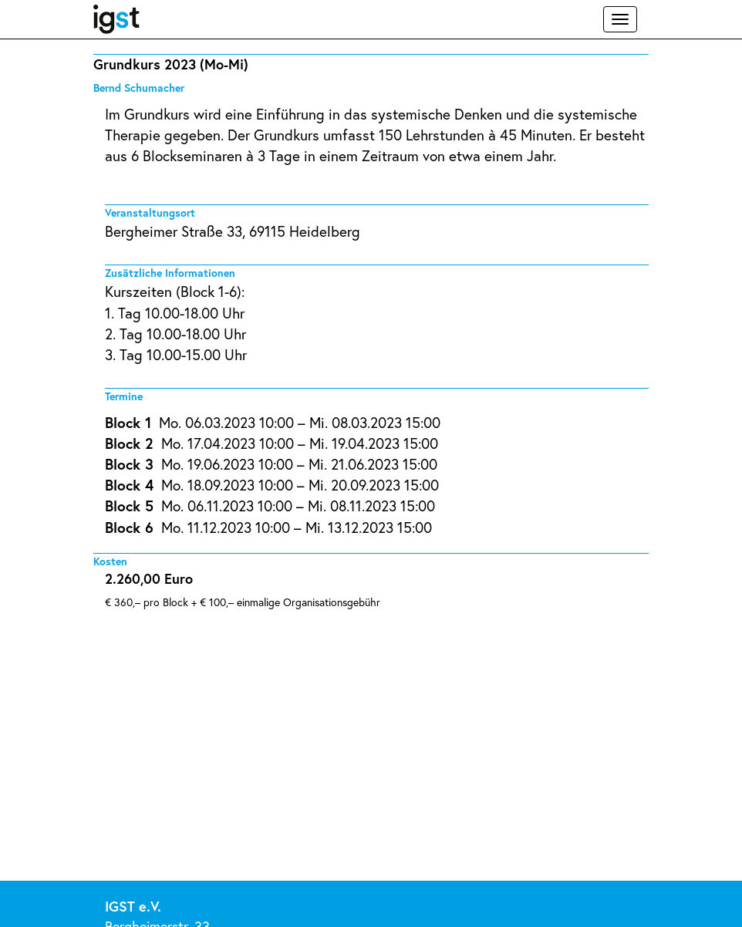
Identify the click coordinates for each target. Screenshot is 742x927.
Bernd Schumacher (138, 87)
